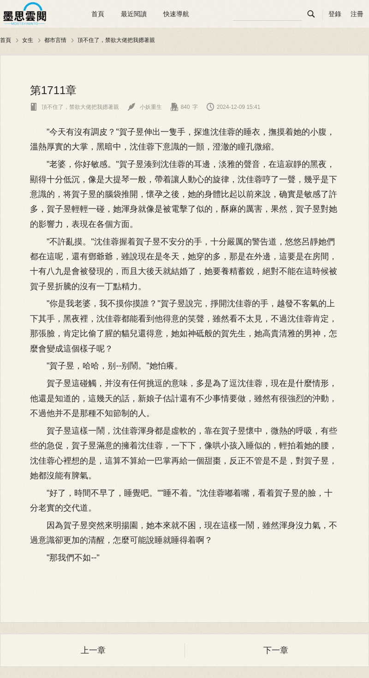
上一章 (93, 650)
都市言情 (55, 40)
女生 (27, 40)
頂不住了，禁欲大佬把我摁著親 (116, 40)
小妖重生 (144, 107)
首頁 (97, 14)
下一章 (275, 650)
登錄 (334, 14)
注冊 (357, 14)
